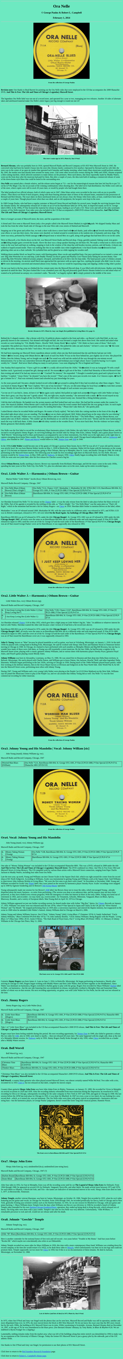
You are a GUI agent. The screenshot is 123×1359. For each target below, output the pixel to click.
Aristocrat (113, 437)
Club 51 (21, 1083)
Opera (3, 439)
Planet (31, 883)
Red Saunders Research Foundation (36, 1351)
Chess (71, 455)
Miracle (70, 1248)
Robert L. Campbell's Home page (32, 1356)
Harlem (113, 986)
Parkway (51, 455)
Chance (48, 502)
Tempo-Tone (63, 439)
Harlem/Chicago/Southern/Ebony (43, 1207)
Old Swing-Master (49, 886)
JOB (74, 439)
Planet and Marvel (32, 439)
